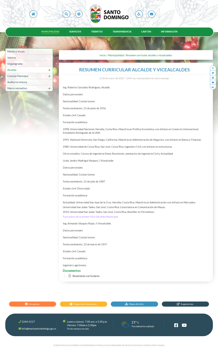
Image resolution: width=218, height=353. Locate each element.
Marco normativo (17, 88)
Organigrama (14, 63)
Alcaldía (11, 69)
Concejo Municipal (17, 75)
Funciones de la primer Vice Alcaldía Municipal (90, 216)
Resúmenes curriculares (86, 275)
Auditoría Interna (17, 82)
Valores (11, 57)
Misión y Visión (16, 51)
